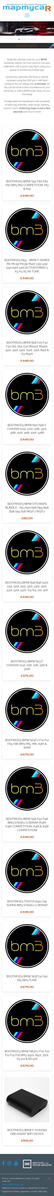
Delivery (13, 1184)
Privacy (5, 1184)
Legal (20, 1184)
